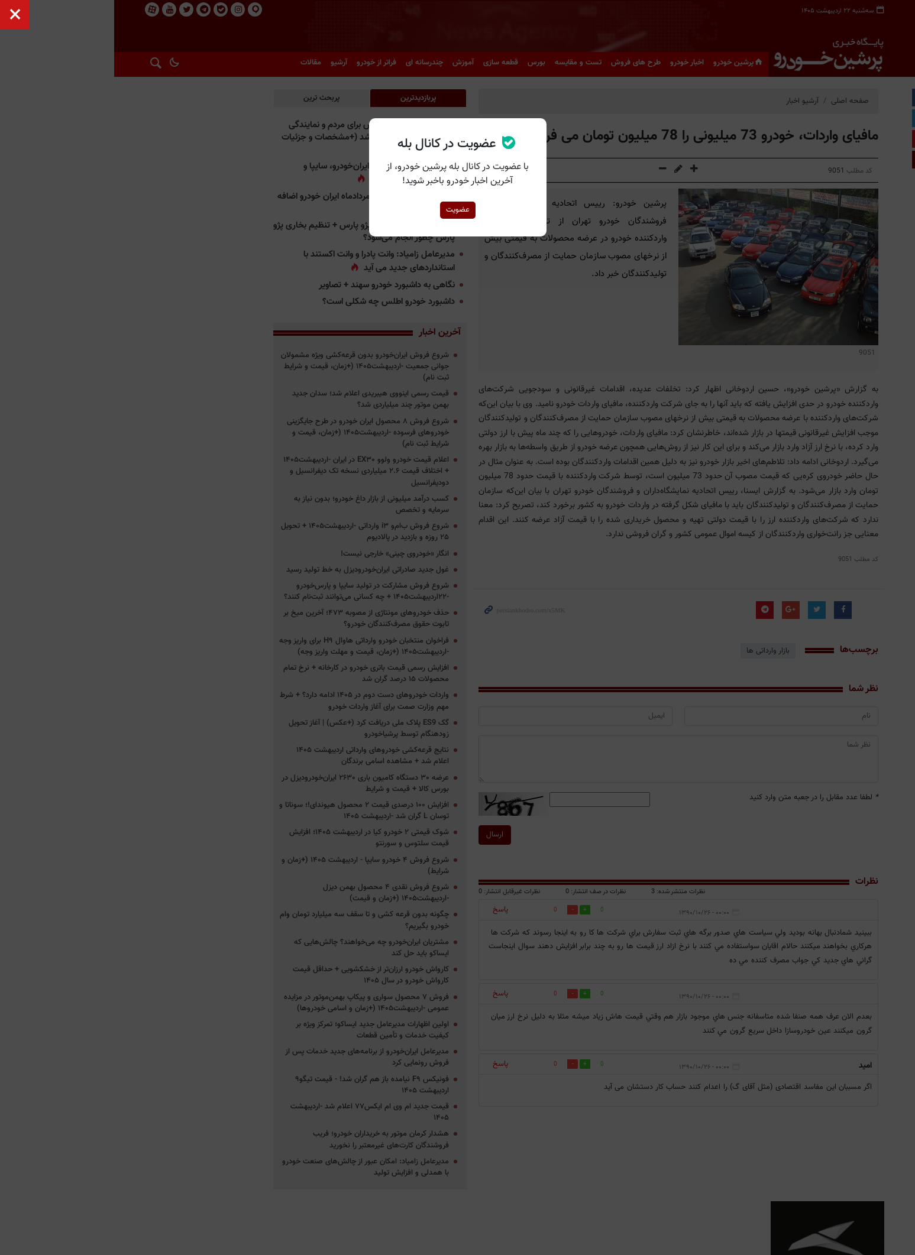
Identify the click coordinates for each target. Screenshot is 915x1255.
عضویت (458, 210)
